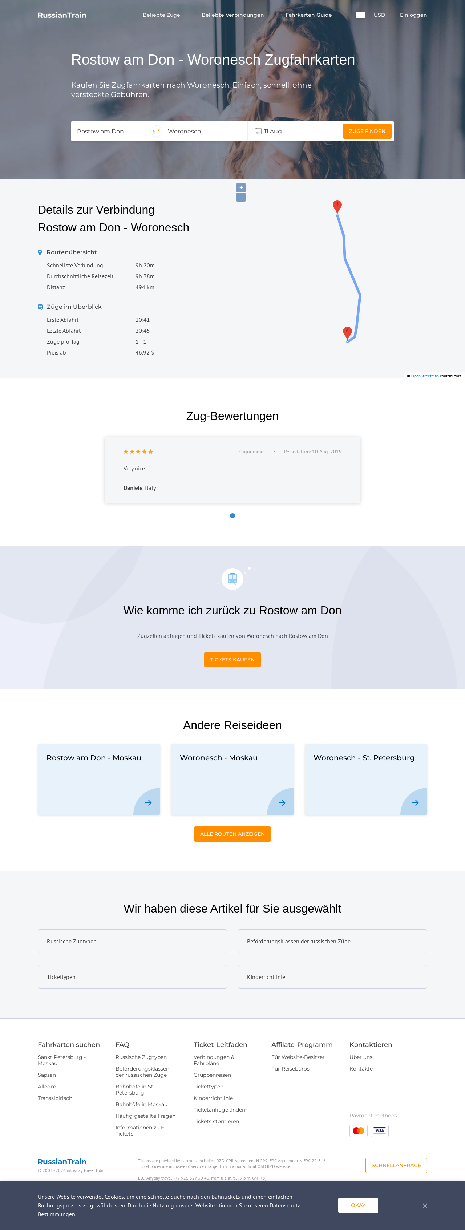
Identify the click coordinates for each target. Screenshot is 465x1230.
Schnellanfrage (396, 1165)
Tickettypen (208, 1086)
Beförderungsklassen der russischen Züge (142, 1071)
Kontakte (361, 1068)
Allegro (47, 1086)
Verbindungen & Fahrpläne (214, 1060)
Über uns (360, 1057)
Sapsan (47, 1075)
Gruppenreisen (212, 1075)
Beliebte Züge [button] (162, 15)
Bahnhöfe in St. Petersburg (135, 1089)
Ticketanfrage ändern (220, 1109)
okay (358, 1205)
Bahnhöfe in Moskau (141, 1104)
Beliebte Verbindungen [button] (234, 15)
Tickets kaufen (232, 659)
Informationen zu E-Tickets (141, 1130)
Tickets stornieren (216, 1121)
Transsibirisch (55, 1098)
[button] (360, 15)
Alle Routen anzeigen (232, 834)
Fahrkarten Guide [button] (309, 15)
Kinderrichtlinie (213, 1098)
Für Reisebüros (290, 1068)
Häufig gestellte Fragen (145, 1116)
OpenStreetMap (425, 376)
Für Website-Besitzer (298, 1057)
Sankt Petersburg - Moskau (62, 1060)
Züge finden (367, 131)
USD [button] (379, 15)
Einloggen (413, 15)
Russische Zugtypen (141, 1057)
